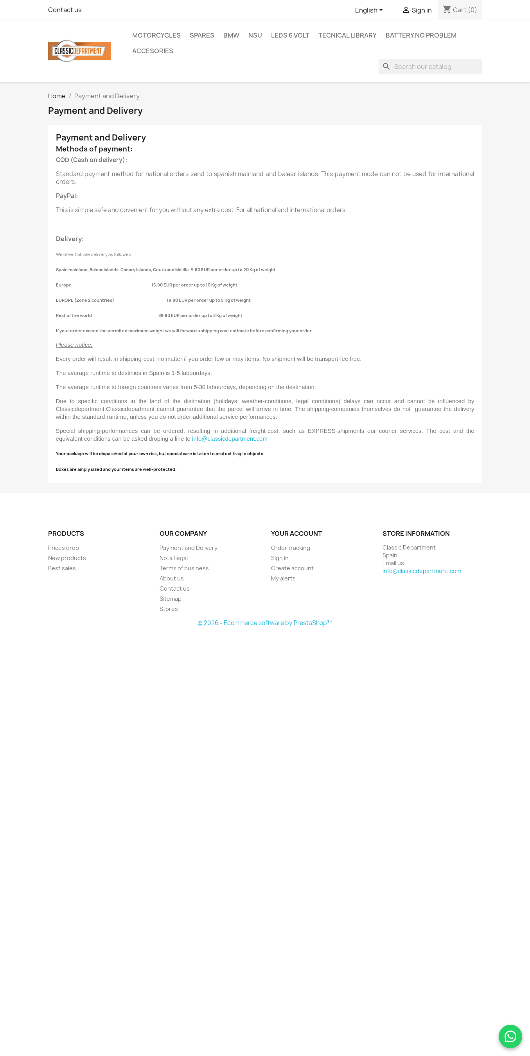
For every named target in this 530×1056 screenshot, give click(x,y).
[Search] (430, 66)
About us (172, 578)
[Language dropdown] (370, 10)
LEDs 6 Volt (290, 35)
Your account (296, 533)
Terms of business (184, 568)
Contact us (65, 9)
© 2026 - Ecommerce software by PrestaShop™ (265, 623)
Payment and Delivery (188, 547)
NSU (255, 35)
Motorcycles (156, 35)
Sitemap (170, 598)
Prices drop (63, 547)
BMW (231, 35)
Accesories (152, 51)
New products (67, 558)
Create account (292, 568)
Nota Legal (174, 558)
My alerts (283, 578)
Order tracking (290, 547)
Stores (169, 609)
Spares (202, 35)
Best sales (62, 568)
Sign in (280, 558)
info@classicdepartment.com (230, 438)
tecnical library (347, 35)
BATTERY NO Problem (421, 35)
